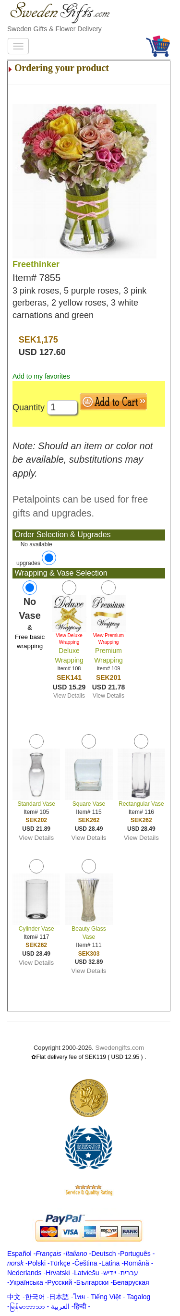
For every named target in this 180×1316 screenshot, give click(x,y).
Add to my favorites (41, 376)
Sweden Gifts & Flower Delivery (54, 29)
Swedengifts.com (120, 1047)
